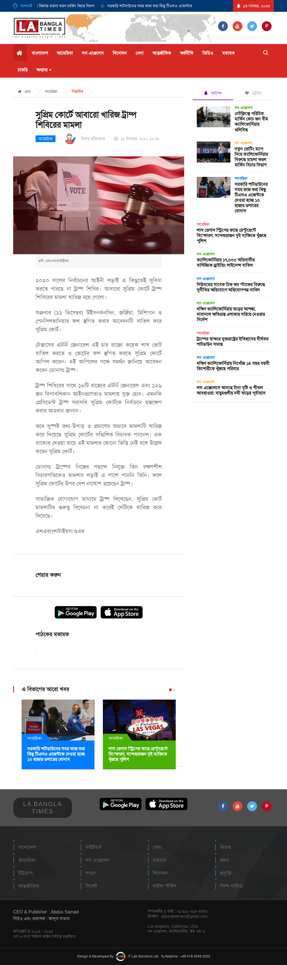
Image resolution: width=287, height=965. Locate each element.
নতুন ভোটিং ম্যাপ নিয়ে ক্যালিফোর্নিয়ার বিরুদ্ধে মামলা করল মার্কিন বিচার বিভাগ (251, 157)
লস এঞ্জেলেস (93, 53)
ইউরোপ (25, 873)
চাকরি (22, 70)
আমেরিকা (65, 53)
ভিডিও (207, 53)
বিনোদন (120, 53)
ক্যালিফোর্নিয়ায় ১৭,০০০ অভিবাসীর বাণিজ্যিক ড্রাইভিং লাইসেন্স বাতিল (225, 262)
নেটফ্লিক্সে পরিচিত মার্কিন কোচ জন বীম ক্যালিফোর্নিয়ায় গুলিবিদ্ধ (251, 122)
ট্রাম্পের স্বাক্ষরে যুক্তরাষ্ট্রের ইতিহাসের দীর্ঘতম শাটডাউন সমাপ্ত (233, 341)
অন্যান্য (43, 70)
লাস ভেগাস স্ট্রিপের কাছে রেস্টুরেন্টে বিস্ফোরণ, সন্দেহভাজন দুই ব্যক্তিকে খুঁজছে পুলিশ (138, 754)
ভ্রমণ (224, 860)
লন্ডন (90, 873)
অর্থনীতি (186, 53)
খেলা (140, 53)
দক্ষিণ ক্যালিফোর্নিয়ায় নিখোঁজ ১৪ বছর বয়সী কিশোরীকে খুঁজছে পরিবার (233, 366)
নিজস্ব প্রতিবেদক (93, 138)
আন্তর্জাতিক (161, 53)
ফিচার (225, 847)
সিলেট (91, 886)
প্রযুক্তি (226, 873)
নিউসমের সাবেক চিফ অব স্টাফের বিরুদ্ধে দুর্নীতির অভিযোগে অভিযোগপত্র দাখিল (231, 287)
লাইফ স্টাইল (164, 886)
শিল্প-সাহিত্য (231, 886)
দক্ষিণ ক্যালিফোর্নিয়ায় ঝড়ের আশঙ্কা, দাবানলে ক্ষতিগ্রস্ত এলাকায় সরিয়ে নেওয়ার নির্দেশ (231, 314)
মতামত (228, 53)
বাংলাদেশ (40, 53)
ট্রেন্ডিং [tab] (253, 93)
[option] (175, 6)
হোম (24, 91)
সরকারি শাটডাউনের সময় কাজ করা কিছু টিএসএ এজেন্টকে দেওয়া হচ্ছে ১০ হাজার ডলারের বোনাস (181, 5)
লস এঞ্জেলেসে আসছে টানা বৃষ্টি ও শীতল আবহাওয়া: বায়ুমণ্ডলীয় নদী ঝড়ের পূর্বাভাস (231, 390)
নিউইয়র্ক (93, 847)
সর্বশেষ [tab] (213, 93)
